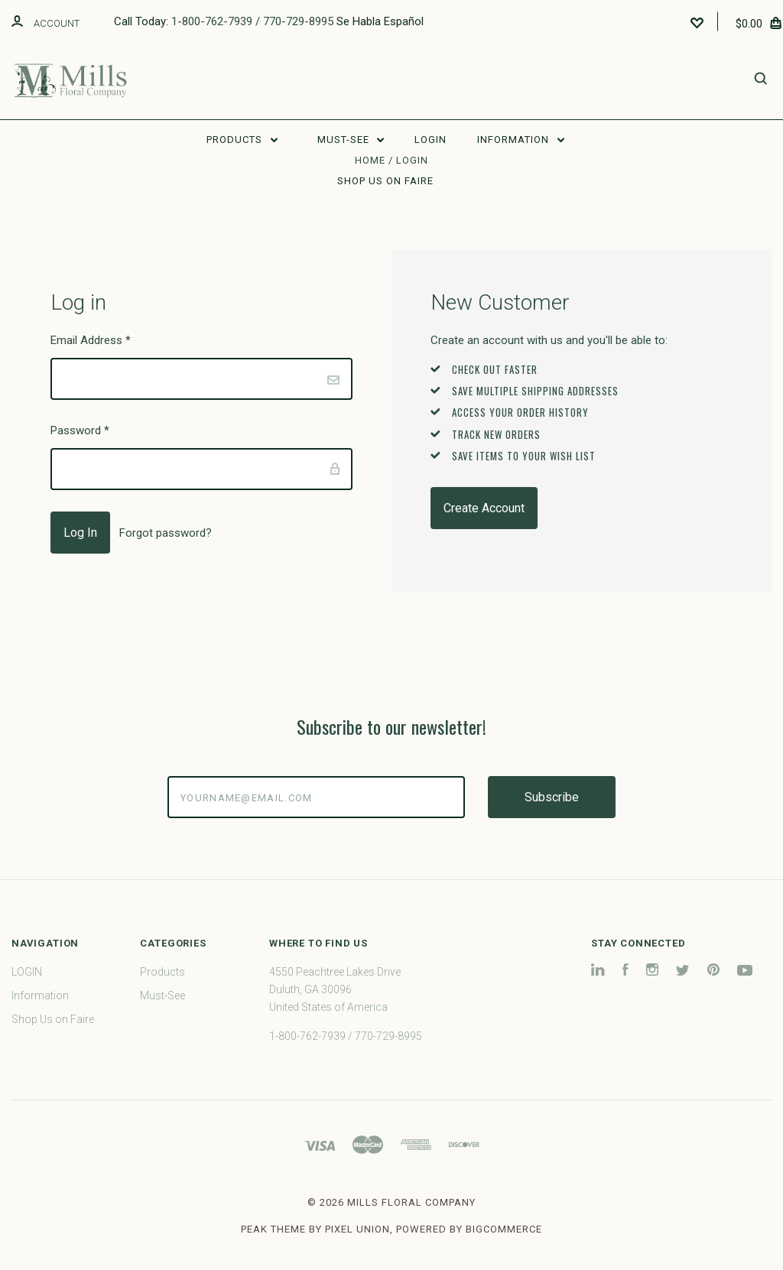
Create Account (484, 508)
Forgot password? (165, 533)
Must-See (351, 139)
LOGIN (430, 139)
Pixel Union (357, 1229)
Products (242, 139)
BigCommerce (504, 1229)
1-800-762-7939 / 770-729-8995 (252, 21)
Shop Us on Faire (385, 181)
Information (520, 139)
